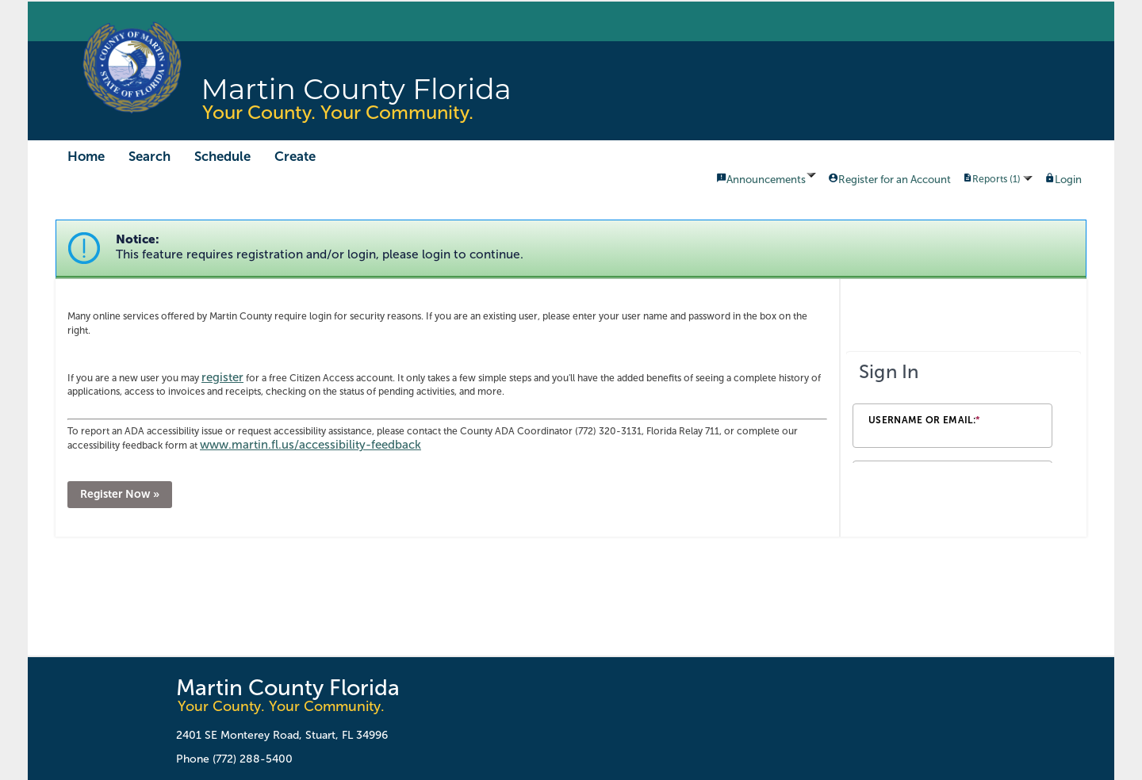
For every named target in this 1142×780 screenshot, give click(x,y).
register (222, 377)
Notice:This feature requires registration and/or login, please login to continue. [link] (319, 247)
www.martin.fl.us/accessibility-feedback (310, 445)
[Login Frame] (963, 407)
